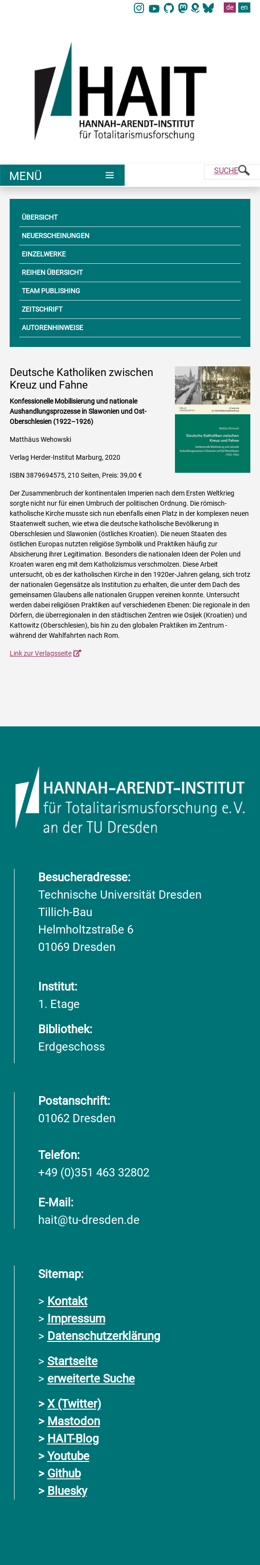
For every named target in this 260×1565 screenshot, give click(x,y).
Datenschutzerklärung (103, 1335)
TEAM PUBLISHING (51, 291)
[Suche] (232, 172)
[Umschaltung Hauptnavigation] (62, 175)
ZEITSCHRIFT (42, 309)
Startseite (72, 1361)
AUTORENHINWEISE (52, 327)
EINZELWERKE (44, 254)
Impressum (76, 1318)
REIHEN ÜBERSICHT (52, 272)
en (244, 7)
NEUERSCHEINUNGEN (55, 236)
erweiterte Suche (91, 1378)
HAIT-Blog (73, 1438)
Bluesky (67, 1490)
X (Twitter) (74, 1403)
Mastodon (73, 1421)
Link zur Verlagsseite (41, 653)
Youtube (68, 1455)
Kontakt (67, 1301)
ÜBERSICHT (40, 217)
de (229, 7)
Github (64, 1473)
